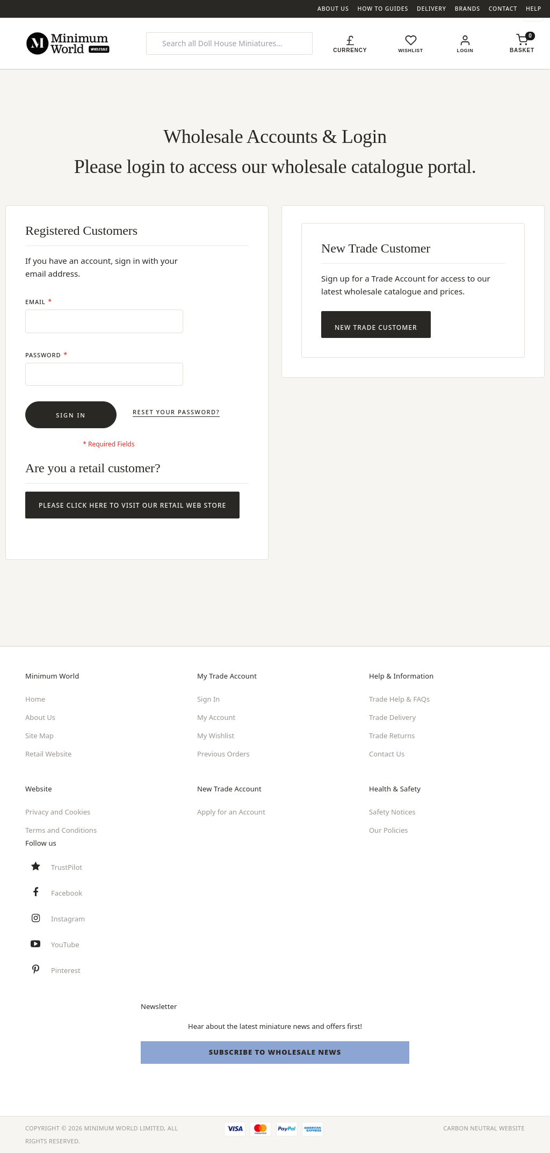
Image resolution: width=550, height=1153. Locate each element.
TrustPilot (66, 867)
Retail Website (48, 754)
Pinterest (66, 970)
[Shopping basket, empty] (522, 50)
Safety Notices (392, 812)
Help (533, 8)
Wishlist (411, 50)
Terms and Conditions (61, 830)
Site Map (39, 735)
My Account (216, 717)
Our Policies (388, 830)
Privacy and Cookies (57, 812)
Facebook (66, 893)
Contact (503, 8)
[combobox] (229, 43)
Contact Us (386, 754)
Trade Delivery (392, 717)
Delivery (431, 8)
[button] (350, 43)
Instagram (68, 919)
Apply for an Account (231, 812)
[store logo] (69, 43)
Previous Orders (223, 754)
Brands (467, 8)
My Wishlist (215, 735)
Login (466, 50)
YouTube (65, 944)
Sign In (208, 699)
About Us (333, 8)
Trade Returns (392, 735)
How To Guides (383, 8)
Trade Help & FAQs (399, 699)
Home (35, 699)
